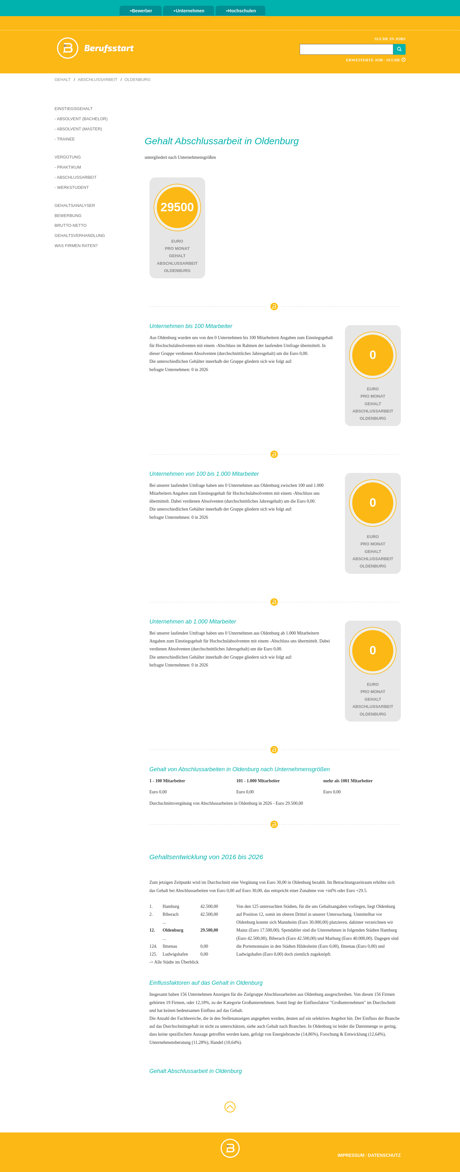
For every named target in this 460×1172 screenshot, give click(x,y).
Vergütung (68, 157)
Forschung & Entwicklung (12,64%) (352, 1034)
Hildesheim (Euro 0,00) (318, 946)
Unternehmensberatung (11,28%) (179, 1042)
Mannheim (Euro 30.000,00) (303, 922)
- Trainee (65, 139)
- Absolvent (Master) (78, 129)
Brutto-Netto (71, 225)
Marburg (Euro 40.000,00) (348, 938)
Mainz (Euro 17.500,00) (257, 930)
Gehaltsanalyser (75, 205)
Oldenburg (137, 79)
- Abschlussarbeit (76, 177)
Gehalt (63, 79)
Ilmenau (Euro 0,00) (359, 946)
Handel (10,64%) (226, 1042)
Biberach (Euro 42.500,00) (292, 938)
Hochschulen (241, 10)
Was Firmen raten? (76, 245)
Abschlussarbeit (98, 79)
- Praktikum (68, 167)
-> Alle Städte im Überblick (174, 962)
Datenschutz (384, 1155)
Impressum (351, 1155)
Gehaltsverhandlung (80, 235)
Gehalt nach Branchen (286, 1026)
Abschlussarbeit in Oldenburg (237, 141)
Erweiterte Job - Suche (375, 60)
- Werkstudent (72, 187)
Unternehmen (188, 10)
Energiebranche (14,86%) (295, 1034)
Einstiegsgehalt (74, 108)
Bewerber (141, 10)
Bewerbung (68, 215)
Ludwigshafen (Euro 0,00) (259, 954)
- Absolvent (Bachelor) (81, 118)
